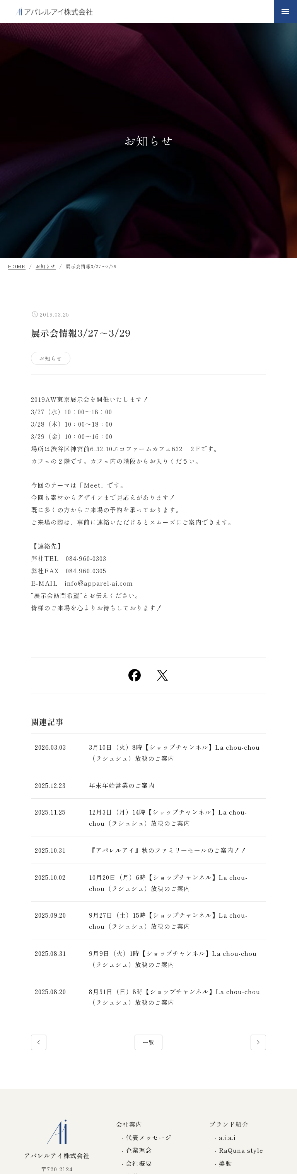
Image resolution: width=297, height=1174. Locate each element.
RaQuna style (241, 1150)
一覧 (148, 1042)
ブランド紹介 (229, 1124)
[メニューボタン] (285, 11)
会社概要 (139, 1163)
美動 (225, 1163)
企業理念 (139, 1150)
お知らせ (46, 266)
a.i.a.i (227, 1137)
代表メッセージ (149, 1137)
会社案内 (129, 1124)
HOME (17, 266)
